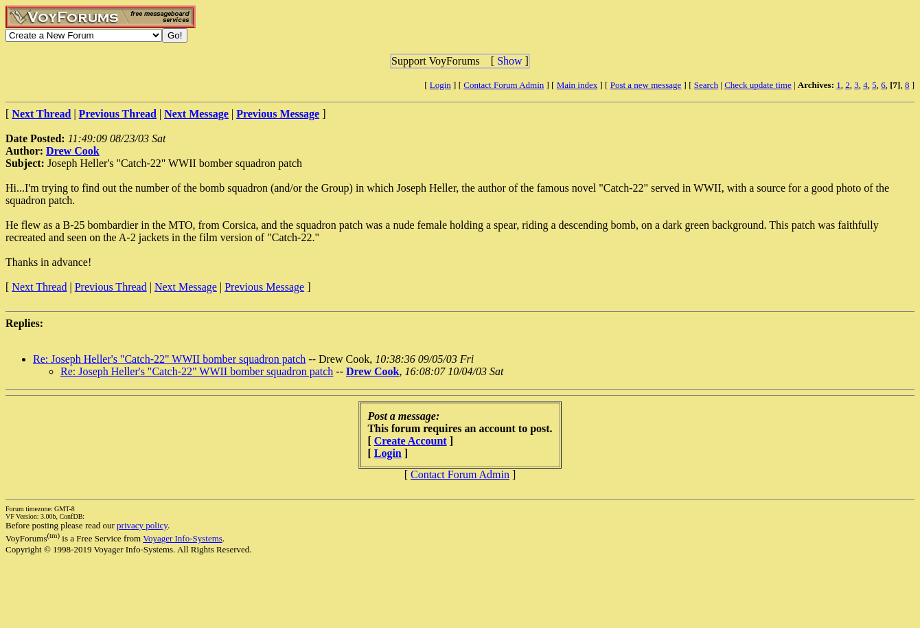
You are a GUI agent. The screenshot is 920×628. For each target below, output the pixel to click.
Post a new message (646, 85)
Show (509, 61)
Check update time (757, 85)
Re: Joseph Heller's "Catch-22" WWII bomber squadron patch (169, 359)
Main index (577, 85)
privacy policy (142, 525)
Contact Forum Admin (503, 85)
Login (440, 85)
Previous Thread (111, 287)
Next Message (185, 287)
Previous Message (264, 287)
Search (706, 85)
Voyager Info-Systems (182, 538)
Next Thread (39, 287)
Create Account (410, 441)
